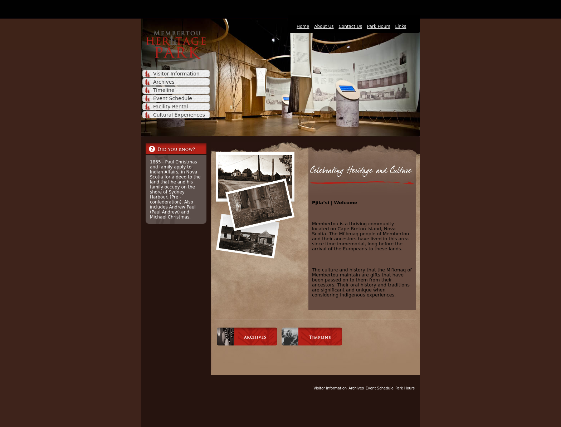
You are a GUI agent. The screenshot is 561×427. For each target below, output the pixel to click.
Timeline (164, 90)
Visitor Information (176, 74)
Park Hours (378, 26)
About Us (323, 26)
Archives (164, 82)
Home (303, 26)
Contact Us (350, 26)
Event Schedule (172, 98)
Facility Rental (170, 106)
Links (400, 26)
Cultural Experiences (179, 115)
